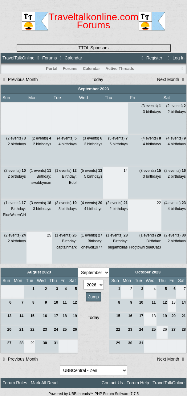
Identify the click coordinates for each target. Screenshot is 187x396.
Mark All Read (44, 382)
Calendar (91, 68)
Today (97, 79)
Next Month (171, 79)
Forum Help (138, 382)
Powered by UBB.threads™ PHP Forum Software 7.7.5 (93, 394)
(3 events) (151, 106)
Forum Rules (14, 382)
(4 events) (66, 138)
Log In (175, 57)
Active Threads (119, 68)
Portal (51, 68)
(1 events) (40, 170)
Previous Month (19, 79)
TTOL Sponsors (93, 47)
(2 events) (176, 106)
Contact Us (112, 382)
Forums (49, 57)
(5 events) (118, 138)
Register (151, 57)
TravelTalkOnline (18, 57)
